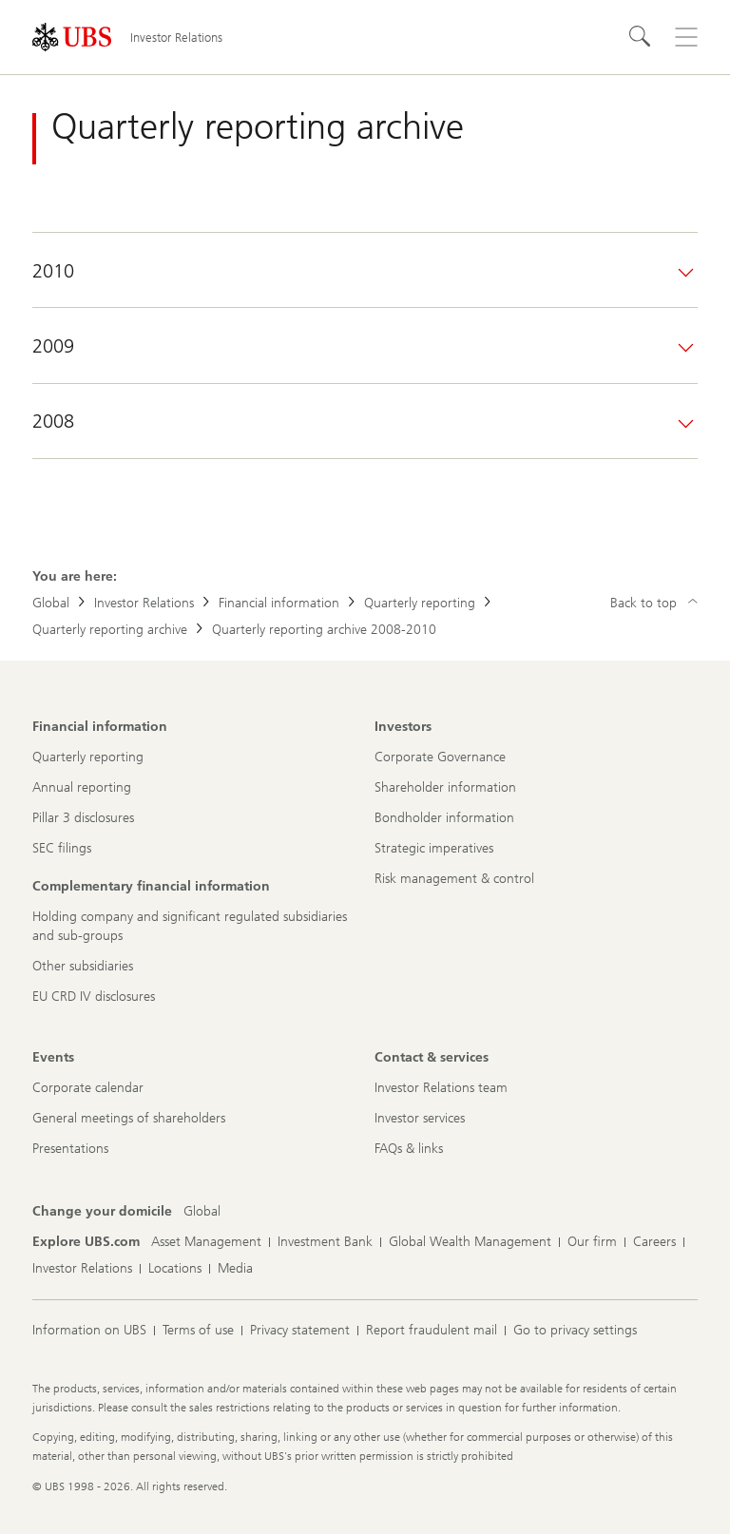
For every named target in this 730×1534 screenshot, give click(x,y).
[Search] (640, 37)
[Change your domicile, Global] (202, 1211)
